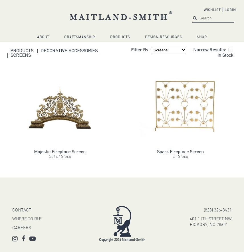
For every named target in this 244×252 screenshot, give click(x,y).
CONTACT (21, 210)
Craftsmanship (79, 37)
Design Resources (163, 37)
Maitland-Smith (122, 18)
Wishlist (212, 10)
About (43, 37)
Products (120, 37)
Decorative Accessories (69, 51)
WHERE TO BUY (27, 219)
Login (230, 10)
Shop (202, 37)
